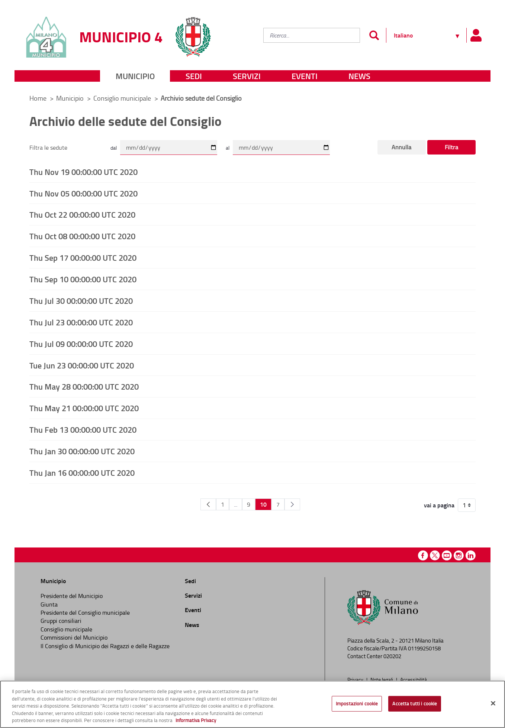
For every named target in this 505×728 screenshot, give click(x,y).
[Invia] (374, 35)
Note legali (382, 679)
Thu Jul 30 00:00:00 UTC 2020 (81, 300)
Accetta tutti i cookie (414, 703)
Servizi (247, 76)
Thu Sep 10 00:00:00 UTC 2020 (82, 279)
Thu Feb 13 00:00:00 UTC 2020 (82, 429)
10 (263, 504)
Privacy (355, 679)
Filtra (451, 147)
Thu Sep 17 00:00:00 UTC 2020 (82, 257)
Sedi (194, 76)
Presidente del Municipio (72, 596)
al (227, 147)
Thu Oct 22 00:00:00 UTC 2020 (82, 214)
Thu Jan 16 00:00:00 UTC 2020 (82, 472)
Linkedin (471, 555)
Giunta (49, 604)
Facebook (423, 555)
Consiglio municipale (122, 98)
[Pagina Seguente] (292, 504)
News (359, 76)
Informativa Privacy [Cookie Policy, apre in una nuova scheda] (196, 720)
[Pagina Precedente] (208, 504)
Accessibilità (413, 679)
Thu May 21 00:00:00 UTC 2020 (84, 408)
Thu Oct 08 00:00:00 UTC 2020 (82, 236)
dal (113, 147)
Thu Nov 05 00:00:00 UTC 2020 (83, 193)
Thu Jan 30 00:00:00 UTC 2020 (82, 451)
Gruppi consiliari (61, 621)
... (235, 504)
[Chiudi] (493, 703)
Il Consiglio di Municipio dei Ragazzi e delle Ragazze (105, 646)
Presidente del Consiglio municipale (85, 612)
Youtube (447, 555)
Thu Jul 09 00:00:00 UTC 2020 (81, 344)
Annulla (401, 147)
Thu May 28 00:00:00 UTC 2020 (84, 386)
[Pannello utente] (475, 35)
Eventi (305, 76)
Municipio (135, 76)
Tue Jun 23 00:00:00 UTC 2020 (81, 365)
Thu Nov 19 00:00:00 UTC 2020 (83, 172)
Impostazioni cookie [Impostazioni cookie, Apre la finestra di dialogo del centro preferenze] (357, 703)
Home (37, 98)
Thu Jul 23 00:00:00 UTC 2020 (81, 322)
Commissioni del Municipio (74, 637)
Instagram (459, 555)
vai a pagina (439, 505)
